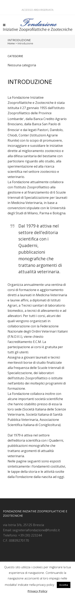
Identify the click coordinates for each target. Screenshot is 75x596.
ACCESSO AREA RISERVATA (37, 10)
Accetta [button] (63, 585)
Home (11, 43)
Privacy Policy (37, 591)
